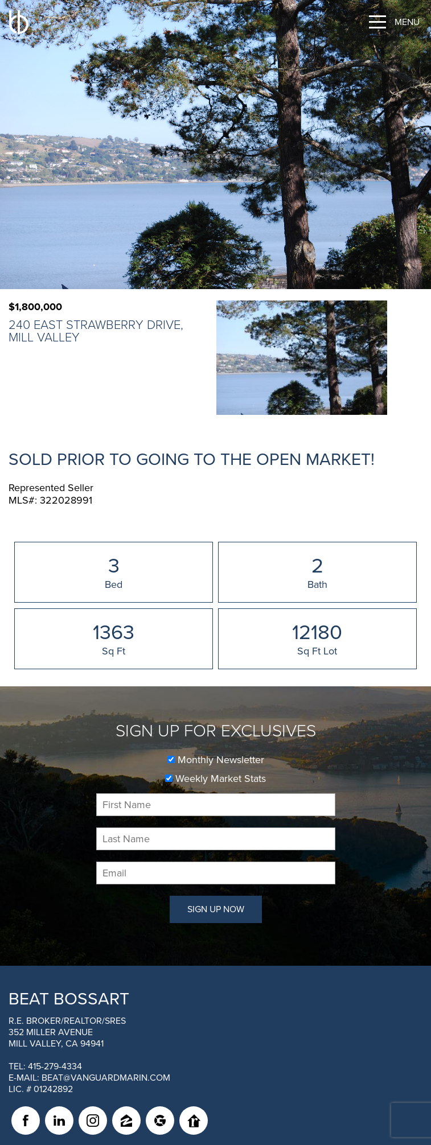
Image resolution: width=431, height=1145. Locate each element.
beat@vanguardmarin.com (106, 1078)
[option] (302, 357)
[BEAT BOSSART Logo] (19, 24)
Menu (407, 22)
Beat (69, 999)
